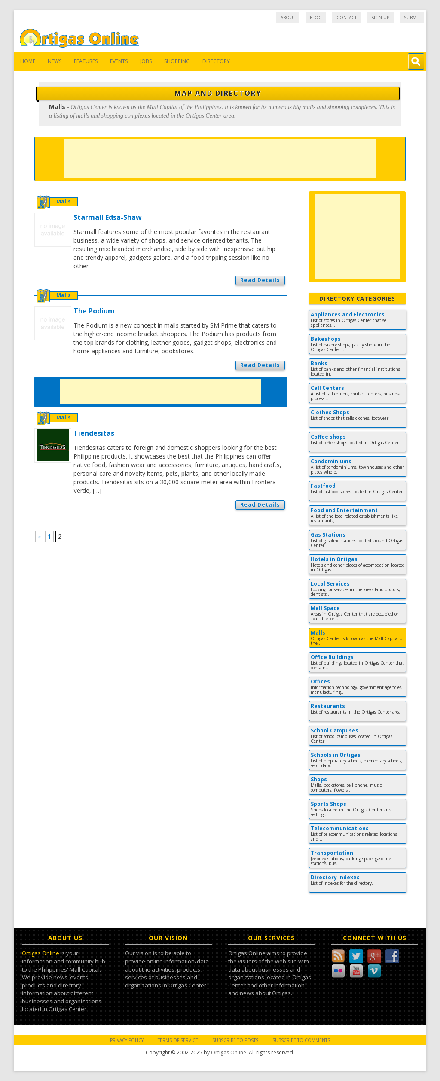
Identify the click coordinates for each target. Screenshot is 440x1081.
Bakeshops (326, 339)
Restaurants (328, 706)
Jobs (146, 61)
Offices (320, 681)
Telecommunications (340, 828)
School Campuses (334, 730)
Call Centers (327, 388)
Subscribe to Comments (301, 1040)
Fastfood (323, 485)
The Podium (94, 311)
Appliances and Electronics (348, 314)
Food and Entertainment (344, 510)
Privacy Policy (127, 1040)
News (54, 61)
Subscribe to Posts (235, 1040)
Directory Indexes (335, 877)
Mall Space (325, 608)
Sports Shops (328, 804)
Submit (412, 18)
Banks (319, 363)
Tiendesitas (93, 433)
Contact (346, 18)
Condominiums (331, 461)
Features (86, 61)
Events (119, 61)
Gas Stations (328, 534)
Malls (63, 201)
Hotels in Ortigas (334, 559)
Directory (216, 61)
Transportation (332, 852)
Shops (319, 779)
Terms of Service (178, 1040)
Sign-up (380, 18)
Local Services (330, 583)
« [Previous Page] (39, 536)
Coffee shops (328, 436)
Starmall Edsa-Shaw (107, 217)
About (288, 18)
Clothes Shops (330, 412)
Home (27, 61)
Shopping (177, 61)
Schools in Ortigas (336, 755)
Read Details (260, 280)
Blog (316, 18)
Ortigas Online (40, 953)
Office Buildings (332, 657)
